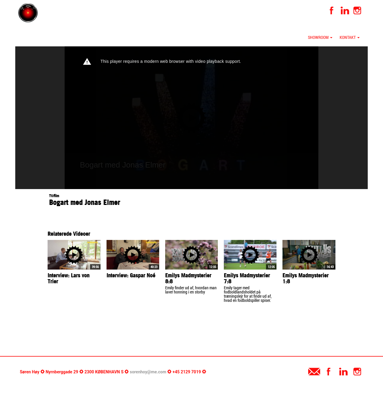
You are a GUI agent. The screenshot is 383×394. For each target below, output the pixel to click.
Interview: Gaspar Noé (131, 275)
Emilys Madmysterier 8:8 (188, 278)
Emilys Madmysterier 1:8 (305, 278)
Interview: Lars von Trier (68, 278)
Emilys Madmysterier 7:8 (247, 278)
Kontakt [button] (350, 37)
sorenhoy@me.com (148, 371)
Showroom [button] (320, 37)
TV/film (54, 195)
